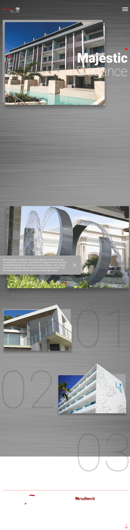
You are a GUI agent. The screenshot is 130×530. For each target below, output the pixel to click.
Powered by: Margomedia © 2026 (111, 517)
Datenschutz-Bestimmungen (113, 522)
